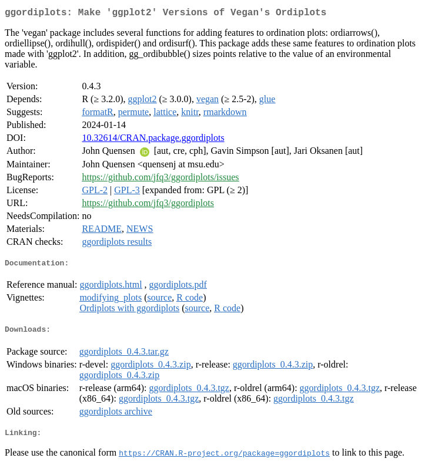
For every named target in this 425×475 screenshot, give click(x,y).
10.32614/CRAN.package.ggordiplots (153, 140)
